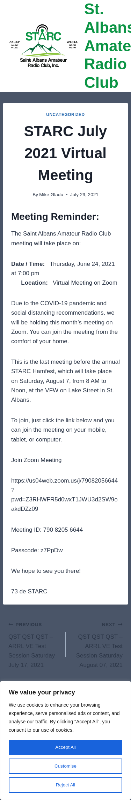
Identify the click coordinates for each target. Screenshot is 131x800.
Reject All (65, 785)
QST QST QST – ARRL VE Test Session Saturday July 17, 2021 (34, 644)
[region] (65, 740)
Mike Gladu (51, 194)
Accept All (65, 747)
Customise (65, 766)
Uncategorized (65, 114)
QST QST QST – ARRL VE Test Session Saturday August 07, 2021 (97, 644)
